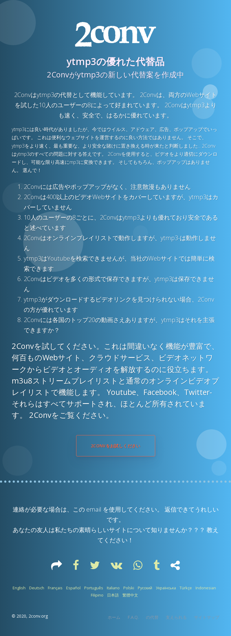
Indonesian (206, 588)
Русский (145, 588)
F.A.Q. (133, 617)
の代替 (152, 617)
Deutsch (36, 588)
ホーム (114, 617)
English (19, 588)
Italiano (113, 588)
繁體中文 (130, 595)
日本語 (113, 595)
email (94, 509)
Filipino (97, 595)
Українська (166, 588)
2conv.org (38, 616)
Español (73, 588)
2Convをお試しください (115, 446)
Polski (128, 588)
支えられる (176, 617)
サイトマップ (206, 617)
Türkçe (186, 588)
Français (55, 588)
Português (93, 588)
